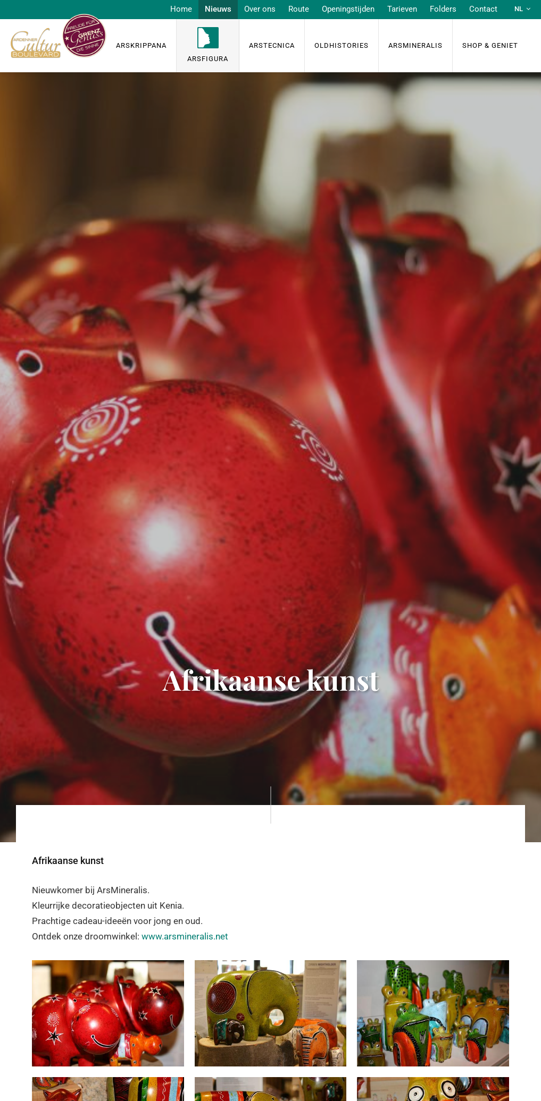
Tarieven (402, 9)
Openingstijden (348, 9)
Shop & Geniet (490, 45)
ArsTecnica (272, 45)
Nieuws (218, 9)
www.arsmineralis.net (185, 936)
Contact (483, 9)
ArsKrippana (141, 45)
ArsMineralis (415, 45)
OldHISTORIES (341, 45)
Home (181, 9)
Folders (443, 9)
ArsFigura (207, 59)
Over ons (260, 9)
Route (298, 9)
